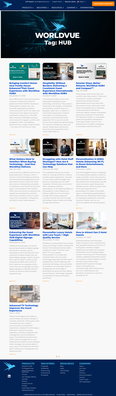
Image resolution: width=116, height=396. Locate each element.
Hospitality (44, 366)
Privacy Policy (61, 394)
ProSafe (24, 386)
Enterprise (44, 375)
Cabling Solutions (28, 390)
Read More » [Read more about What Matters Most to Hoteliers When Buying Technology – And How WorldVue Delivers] (12, 208)
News (62, 368)
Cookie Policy (71, 394)
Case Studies (64, 370)
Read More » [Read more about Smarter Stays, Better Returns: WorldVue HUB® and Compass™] (79, 134)
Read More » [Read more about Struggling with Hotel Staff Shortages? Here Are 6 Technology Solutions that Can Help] (46, 208)
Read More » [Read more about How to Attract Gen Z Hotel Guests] (79, 281)
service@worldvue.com (42, 1)
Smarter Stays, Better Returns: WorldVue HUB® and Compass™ (90, 86)
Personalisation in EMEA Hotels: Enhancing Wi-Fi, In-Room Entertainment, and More (90, 163)
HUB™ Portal (83, 379)
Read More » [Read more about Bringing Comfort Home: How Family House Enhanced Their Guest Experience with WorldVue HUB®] (12, 134)
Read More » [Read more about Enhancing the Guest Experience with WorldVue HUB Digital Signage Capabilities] (12, 281)
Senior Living (45, 370)
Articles (62, 373)
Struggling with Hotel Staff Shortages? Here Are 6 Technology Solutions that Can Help (58, 163)
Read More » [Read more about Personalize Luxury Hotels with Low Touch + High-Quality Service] (46, 281)
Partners (82, 373)
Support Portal (57, 1)
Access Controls (27, 383)
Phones (24, 381)
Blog (61, 366)
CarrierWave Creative (29, 388)
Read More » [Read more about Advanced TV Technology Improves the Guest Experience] (12, 354)
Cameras (25, 379)
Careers (81, 370)
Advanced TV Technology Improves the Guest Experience (23, 308)
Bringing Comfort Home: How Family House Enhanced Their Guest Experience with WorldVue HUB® (24, 88)
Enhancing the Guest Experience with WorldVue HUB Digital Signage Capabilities (24, 236)
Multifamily (45, 368)
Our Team (82, 368)
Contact (82, 377)
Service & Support (85, 375)
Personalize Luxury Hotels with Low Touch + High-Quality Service (57, 235)
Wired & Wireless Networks (27, 371)
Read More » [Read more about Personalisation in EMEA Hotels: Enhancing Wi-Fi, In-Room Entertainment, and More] (79, 208)
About (81, 366)
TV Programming (27, 368)
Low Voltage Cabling (29, 377)
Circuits (24, 374)
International (45, 373)
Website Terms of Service (84, 394)
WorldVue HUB (27, 366)
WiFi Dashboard (84, 382)
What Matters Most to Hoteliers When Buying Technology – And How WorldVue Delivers (22, 163)
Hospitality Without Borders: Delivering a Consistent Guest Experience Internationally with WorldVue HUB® (58, 88)
